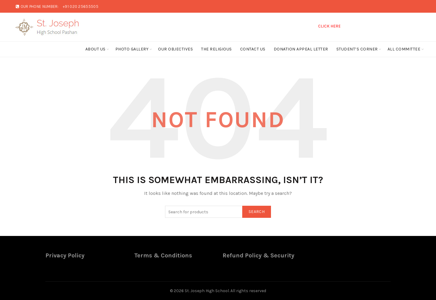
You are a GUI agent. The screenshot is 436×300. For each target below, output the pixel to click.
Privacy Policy (64, 255)
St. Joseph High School (207, 290)
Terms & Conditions (163, 255)
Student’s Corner (357, 49)
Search (257, 211)
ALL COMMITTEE (404, 49)
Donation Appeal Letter (301, 49)
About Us (95, 49)
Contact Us (253, 49)
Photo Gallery (132, 49)
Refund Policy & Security (258, 255)
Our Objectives (175, 49)
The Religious (216, 49)
